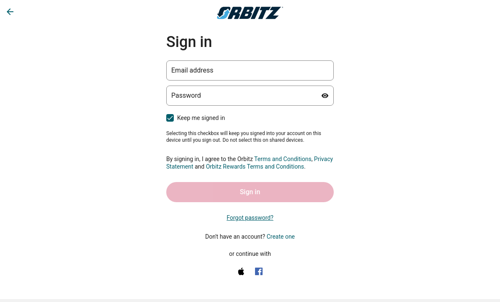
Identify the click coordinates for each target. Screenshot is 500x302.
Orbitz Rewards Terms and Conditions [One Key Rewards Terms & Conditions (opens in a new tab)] (255, 166)
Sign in (250, 192)
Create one (281, 236)
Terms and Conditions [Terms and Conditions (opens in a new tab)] (283, 159)
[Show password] (325, 96)
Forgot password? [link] (250, 217)
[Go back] (10, 12)
